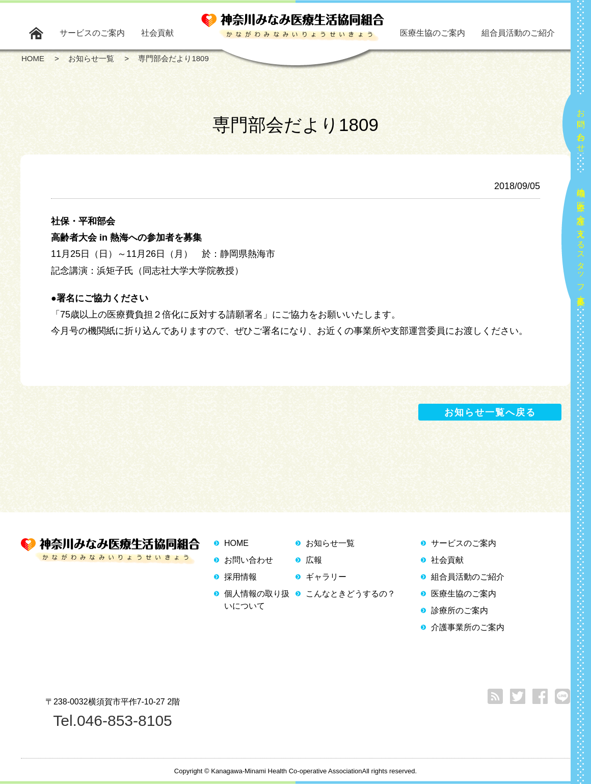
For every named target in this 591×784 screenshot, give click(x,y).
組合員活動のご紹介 (518, 33)
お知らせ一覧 (330, 543)
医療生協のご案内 (432, 33)
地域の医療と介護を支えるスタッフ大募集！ (581, 242)
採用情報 (240, 576)
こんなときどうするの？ (350, 593)
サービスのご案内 (92, 33)
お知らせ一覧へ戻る (490, 412)
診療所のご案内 (459, 610)
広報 (314, 560)
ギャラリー (326, 576)
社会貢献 (157, 33)
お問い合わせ (581, 126)
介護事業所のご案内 (467, 627)
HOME (236, 543)
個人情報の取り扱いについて (256, 599)
